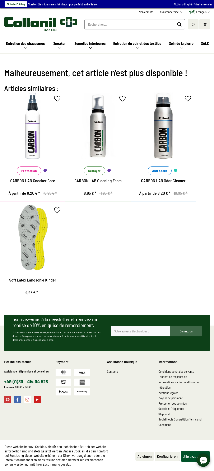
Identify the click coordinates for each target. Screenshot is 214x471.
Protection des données (172, 403)
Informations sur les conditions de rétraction (178, 384)
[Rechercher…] (134, 24)
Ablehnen (145, 456)
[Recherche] (180, 24)
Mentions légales (168, 393)
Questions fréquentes (171, 408)
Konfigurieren (167, 456)
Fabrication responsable (172, 377)
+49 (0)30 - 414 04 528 (26, 381)
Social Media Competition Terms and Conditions (179, 422)
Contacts (112, 371)
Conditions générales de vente (176, 371)
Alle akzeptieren (195, 456)
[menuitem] (146, 12)
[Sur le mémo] (58, 100)
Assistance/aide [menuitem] (169, 12)
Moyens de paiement (170, 398)
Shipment (164, 414)
